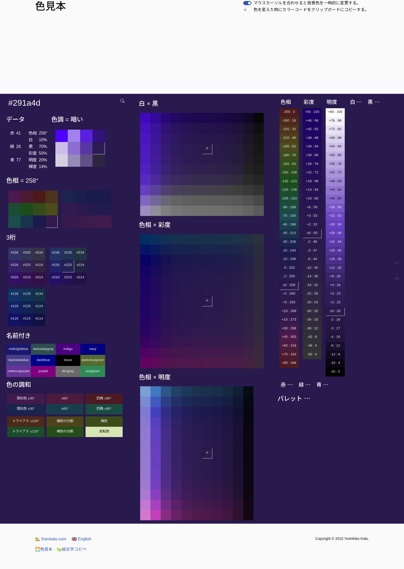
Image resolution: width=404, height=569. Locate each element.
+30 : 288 (289, 328)
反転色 (104, 431)
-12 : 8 (335, 354)
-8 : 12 (335, 345)
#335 (27, 252)
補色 (104, 421)
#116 (14, 318)
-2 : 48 (312, 242)
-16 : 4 (335, 363)
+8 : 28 (335, 276)
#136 (14, 294)
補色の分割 (65, 421)
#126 (14, 306)
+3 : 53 (312, 215)
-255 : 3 (289, 112)
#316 (14, 277)
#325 (27, 265)
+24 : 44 (335, 242)
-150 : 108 (289, 172)
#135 (27, 294)
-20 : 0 (335, 371)
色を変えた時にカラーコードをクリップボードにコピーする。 (311, 9)
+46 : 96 (312, 120)
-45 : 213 (289, 233)
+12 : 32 (335, 268)
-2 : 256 (289, 276)
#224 (80, 265)
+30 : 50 (335, 224)
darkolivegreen (92, 360)
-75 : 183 (289, 215)
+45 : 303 (289, 337)
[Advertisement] (202, 55)
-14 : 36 (312, 276)
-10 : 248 (289, 259)
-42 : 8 (312, 337)
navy (92, 349)
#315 (27, 277)
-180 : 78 (289, 155)
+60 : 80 (335, 155)
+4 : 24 (335, 285)
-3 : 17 (335, 328)
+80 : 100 (335, 112)
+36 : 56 (335, 207)
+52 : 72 (335, 172)
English (81, 539)
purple (43, 371)
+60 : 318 (289, 345)
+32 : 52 (335, 215)
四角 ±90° (104, 398)
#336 (14, 252)
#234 (80, 252)
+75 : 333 (289, 354)
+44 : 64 (335, 189)
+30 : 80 (312, 155)
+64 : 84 (335, 146)
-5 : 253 (289, 268)
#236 (56, 252)
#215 (68, 277)
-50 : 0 (312, 354)
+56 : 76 (335, 164)
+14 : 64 (312, 189)
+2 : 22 (335, 302)
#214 (80, 277)
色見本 (44, 549)
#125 (27, 306)
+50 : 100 (312, 112)
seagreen (93, 371)
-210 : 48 (289, 138)
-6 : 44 (312, 259)
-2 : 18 (335, 319)
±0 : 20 (335, 311)
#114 (39, 318)
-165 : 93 (289, 164)
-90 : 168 (289, 207)
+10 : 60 (312, 198)
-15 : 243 (289, 250)
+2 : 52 (312, 224)
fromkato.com (50, 539)
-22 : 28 (312, 293)
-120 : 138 (289, 189)
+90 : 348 (289, 363)
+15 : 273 (289, 319)
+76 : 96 (335, 120)
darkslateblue (18, 360)
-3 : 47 (312, 250)
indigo (68, 349)
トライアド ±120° (25, 421)
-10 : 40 (312, 268)
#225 (68, 265)
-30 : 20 (312, 311)
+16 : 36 (335, 259)
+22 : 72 (312, 172)
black (68, 360)
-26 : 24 (312, 302)
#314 (39, 277)
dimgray (68, 371)
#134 (39, 294)
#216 (56, 277)
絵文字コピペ (72, 549)
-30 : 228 (289, 242)
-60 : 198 (289, 224)
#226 (56, 265)
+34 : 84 (312, 146)
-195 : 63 (289, 146)
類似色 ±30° (26, 398)
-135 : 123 (289, 181)
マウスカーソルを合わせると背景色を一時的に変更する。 (307, 3)
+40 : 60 (335, 198)
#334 (39, 252)
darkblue (43, 360)
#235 (68, 252)
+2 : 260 (289, 293)
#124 (39, 306)
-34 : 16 (312, 319)
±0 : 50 (312, 233)
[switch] (247, 3)
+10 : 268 (289, 311)
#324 (39, 265)
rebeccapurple (18, 371)
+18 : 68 (312, 181)
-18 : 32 (312, 285)
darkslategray (43, 349)
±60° (64, 398)
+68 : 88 (335, 138)
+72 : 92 (335, 129)
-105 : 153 (289, 198)
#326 (14, 265)
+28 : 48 (335, 233)
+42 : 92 (312, 129)
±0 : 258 (289, 285)
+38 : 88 (312, 138)
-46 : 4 (312, 345)
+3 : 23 (335, 293)
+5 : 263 (289, 302)
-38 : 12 (312, 328)
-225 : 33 (289, 129)
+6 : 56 (312, 207)
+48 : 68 (335, 181)
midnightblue (18, 349)
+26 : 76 (312, 164)
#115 (27, 318)
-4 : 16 (335, 337)
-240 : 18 (289, 120)
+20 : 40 (335, 250)
